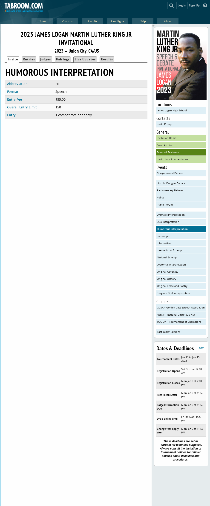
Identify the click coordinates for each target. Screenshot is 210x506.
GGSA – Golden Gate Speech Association (181, 307)
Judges (45, 59)
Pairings (62, 59)
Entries (29, 59)
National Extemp (167, 257)
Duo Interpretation (168, 221)
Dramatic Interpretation (171, 214)
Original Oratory (166, 278)
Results (107, 59)
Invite (13, 59)
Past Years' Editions (168, 332)
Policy (160, 197)
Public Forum (165, 204)
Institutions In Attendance (172, 159)
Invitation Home (166, 138)
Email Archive (165, 145)
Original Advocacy (167, 271)
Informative (164, 243)
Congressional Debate (170, 173)
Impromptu (163, 236)
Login (182, 5)
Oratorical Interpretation (171, 264)
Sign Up (194, 5)
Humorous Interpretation (172, 229)
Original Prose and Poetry (172, 286)
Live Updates (85, 59)
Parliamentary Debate (170, 190)
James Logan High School (172, 110)
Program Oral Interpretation (173, 293)
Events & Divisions (168, 152)
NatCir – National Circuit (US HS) (176, 314)
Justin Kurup (164, 124)
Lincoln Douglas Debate (171, 183)
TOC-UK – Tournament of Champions (179, 321)
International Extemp (169, 250)
